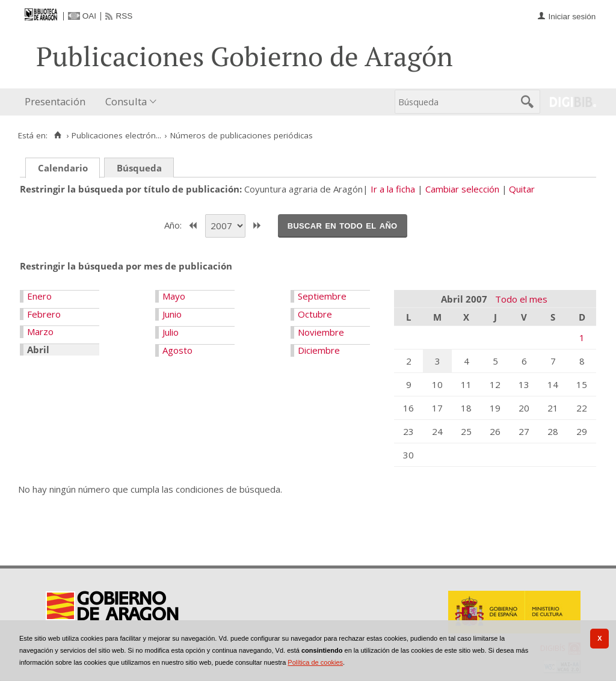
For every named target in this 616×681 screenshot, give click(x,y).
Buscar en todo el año (343, 225)
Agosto (177, 350)
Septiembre (322, 296)
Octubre (315, 314)
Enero (39, 296)
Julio (170, 332)
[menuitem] (58, 102)
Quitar (522, 189)
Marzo (40, 331)
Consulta (126, 101)
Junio (172, 314)
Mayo (173, 296)
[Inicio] (57, 135)
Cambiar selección (462, 189)
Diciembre (319, 350)
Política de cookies (315, 662)
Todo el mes (521, 299)
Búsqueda (139, 168)
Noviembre (321, 332)
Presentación (55, 101)
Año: (174, 224)
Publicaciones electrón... (116, 135)
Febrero (44, 314)
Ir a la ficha (393, 189)
